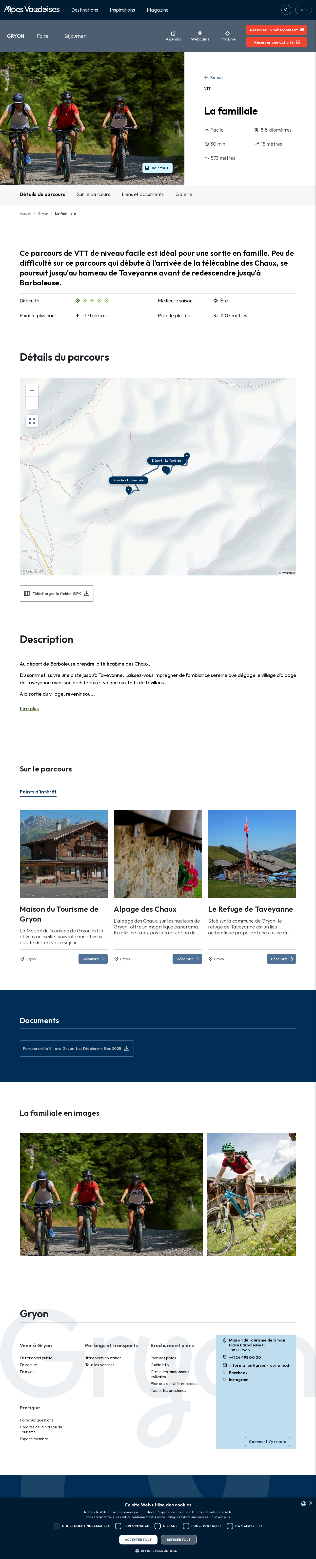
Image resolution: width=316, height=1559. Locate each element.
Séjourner (75, 36)
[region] (158, 476)
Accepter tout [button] (138, 1539)
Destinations (84, 10)
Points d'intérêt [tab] (38, 792)
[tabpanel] (158, 887)
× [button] (310, 1503)
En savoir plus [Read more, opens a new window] (220, 1517)
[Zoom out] (32, 402)
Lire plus (29, 708)
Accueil (25, 213)
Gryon (15, 36)
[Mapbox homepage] (32, 571)
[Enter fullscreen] (32, 421)
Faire (42, 36)
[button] (158, 1550)
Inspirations (122, 10)
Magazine (158, 10)
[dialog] (158, 1528)
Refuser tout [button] (179, 1539)
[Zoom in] (32, 390)
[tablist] (158, 793)
